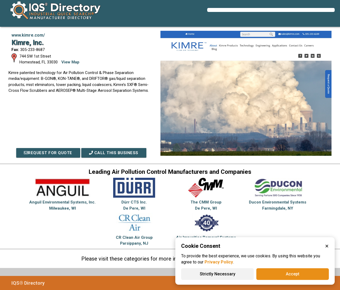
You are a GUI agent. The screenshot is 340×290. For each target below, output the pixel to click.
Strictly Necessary (217, 273)
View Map (70, 62)
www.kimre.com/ (28, 35)
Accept (292, 273)
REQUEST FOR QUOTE (48, 152)
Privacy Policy (219, 262)
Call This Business (114, 152)
